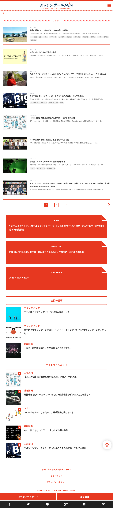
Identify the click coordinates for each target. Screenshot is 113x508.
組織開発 (19, 229)
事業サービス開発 (70, 226)
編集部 (81, 252)
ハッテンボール (29, 226)
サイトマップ (56, 476)
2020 (26, 278)
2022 (11, 278)
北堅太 (33, 252)
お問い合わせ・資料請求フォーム (56, 470)
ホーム (5, 13)
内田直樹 (23, 252)
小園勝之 (63, 252)
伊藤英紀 (13, 252)
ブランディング (49, 226)
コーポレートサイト (28, 496)
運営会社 (84, 496)
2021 (18, 278)
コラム (14, 226)
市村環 (72, 252)
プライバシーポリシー (56, 482)
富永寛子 (52, 252)
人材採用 (88, 226)
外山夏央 (42, 252)
